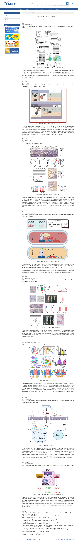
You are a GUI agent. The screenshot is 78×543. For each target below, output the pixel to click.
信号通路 (28, 9)
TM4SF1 (63, 5)
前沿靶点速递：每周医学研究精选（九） (33, 539)
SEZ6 (60, 5)
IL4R (43, 5)
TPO (71, 5)
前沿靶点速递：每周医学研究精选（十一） (66, 539)
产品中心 (13, 9)
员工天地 (6, 19)
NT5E (57, 5)
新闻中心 (36, 9)
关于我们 (51, 9)
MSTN (49, 5)
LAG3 (46, 5)
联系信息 (58, 9)
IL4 (41, 5)
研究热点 (6, 17)
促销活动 (6, 21)
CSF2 (29, 5)
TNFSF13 (68, 5)
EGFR (38, 5)
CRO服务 (20, 9)
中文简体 (72, 3)
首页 (6, 9)
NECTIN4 (53, 5)
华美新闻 (6, 15)
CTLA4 (32, 5)
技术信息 (43, 9)
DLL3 (35, 5)
